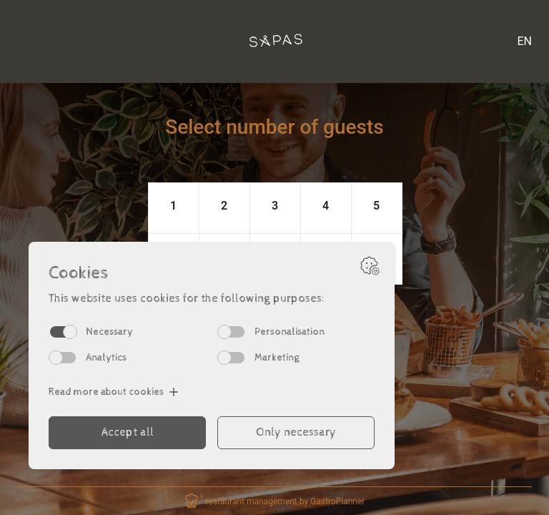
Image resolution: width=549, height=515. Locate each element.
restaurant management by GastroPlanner (285, 501)
